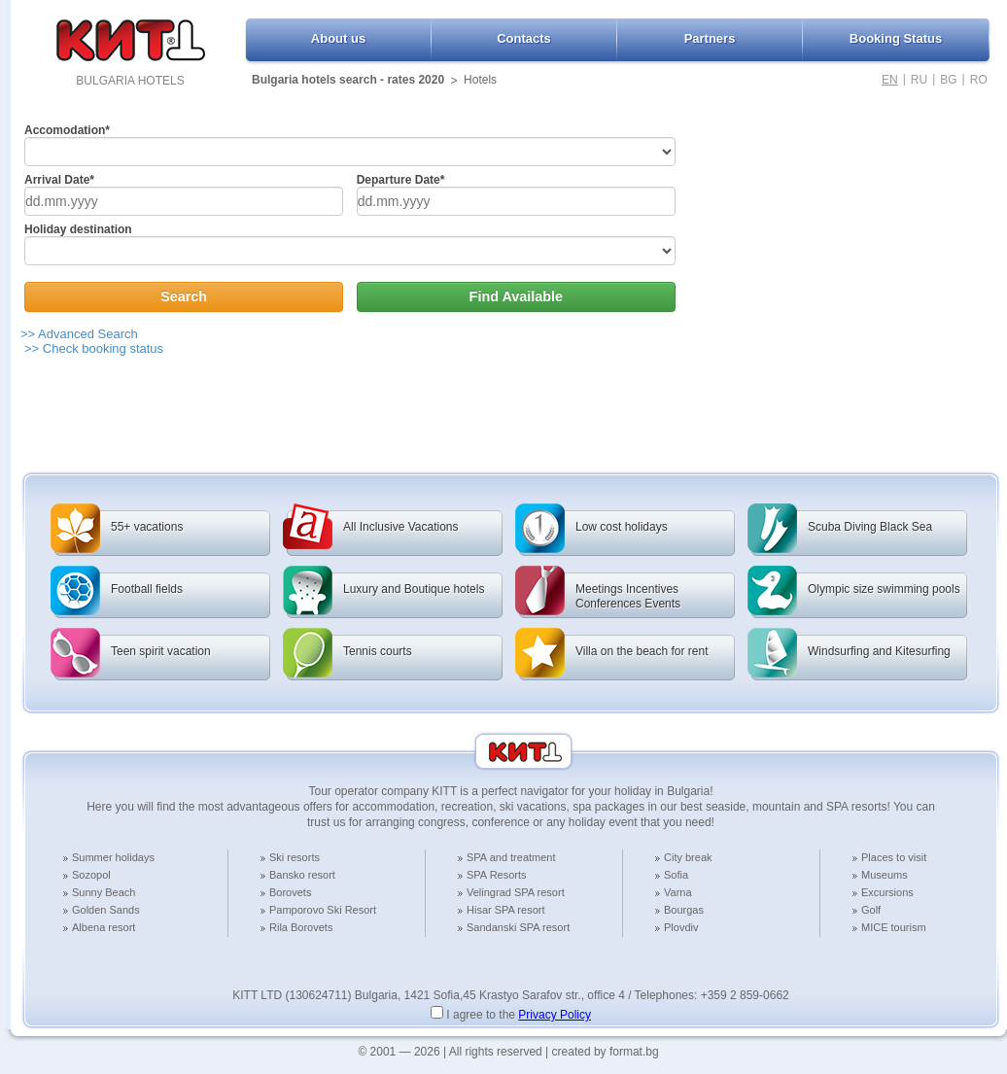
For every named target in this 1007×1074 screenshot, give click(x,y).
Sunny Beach (103, 892)
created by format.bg (605, 1051)
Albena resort (103, 927)
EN (890, 80)
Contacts (524, 38)
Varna (678, 892)
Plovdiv (681, 927)
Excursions (887, 892)
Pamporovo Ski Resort (322, 910)
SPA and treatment (511, 857)
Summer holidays (113, 857)
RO (979, 80)
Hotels (480, 80)
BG (948, 80)
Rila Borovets (300, 927)
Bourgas (684, 910)
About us (338, 38)
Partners (710, 38)
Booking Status (896, 38)
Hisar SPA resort (506, 910)
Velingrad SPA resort (516, 892)
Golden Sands (106, 910)
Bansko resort (302, 875)
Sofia (676, 875)
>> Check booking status (93, 348)
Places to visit (893, 857)
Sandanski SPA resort (518, 927)
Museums (884, 875)
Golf (871, 910)
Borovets (290, 892)
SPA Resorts (497, 875)
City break (688, 857)
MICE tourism (893, 927)
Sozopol (91, 875)
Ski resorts (294, 857)
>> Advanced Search (79, 334)
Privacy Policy (554, 1015)
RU (919, 80)
